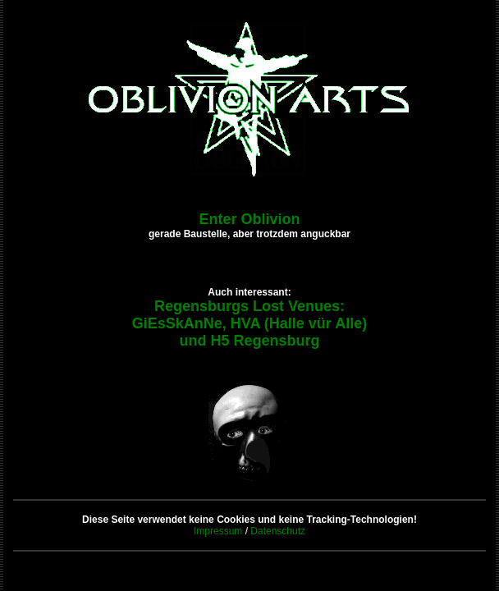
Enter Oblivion (249, 219)
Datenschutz (277, 531)
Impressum (218, 531)
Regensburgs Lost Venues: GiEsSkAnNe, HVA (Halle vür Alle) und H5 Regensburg (249, 323)
